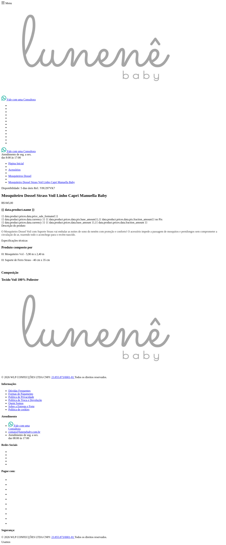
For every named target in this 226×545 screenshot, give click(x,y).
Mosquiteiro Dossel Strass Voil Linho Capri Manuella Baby (41, 182)
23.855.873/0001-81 (62, 377)
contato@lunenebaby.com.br (24, 431)
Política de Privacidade (21, 397)
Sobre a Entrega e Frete (21, 406)
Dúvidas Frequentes (19, 390)
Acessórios (14, 169)
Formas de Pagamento (20, 393)
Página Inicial (16, 163)
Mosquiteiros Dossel (19, 175)
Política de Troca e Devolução (25, 400)
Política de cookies (18, 409)
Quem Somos (15, 403)
